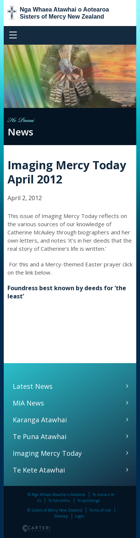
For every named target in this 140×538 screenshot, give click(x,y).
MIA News (28, 402)
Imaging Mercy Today (47, 453)
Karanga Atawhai (40, 419)
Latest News (33, 386)
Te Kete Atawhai (39, 469)
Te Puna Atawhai (39, 436)
